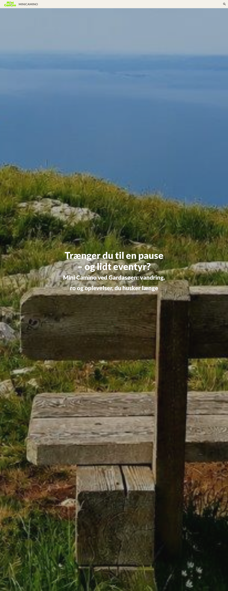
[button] (224, 4)
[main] (114, 271)
